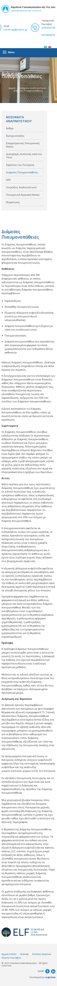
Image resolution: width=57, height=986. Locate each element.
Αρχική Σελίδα (9, 954)
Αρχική (12, 88)
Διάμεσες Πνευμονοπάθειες (28, 90)
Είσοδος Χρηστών (41, 954)
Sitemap (24, 954)
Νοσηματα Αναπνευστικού (32, 88)
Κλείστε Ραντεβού (11, 957)
